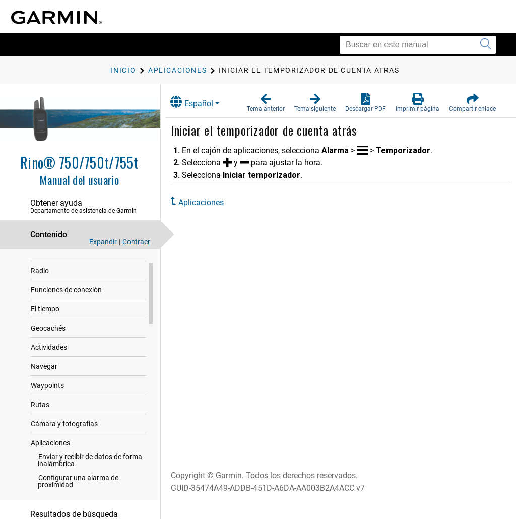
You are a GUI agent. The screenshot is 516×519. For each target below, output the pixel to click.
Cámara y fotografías (64, 434)
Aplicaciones (50, 453)
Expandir (103, 242)
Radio (40, 281)
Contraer (136, 242)
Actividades (49, 357)
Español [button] (200, 102)
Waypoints (47, 396)
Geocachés (48, 338)
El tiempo (45, 319)
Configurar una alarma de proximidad (78, 491)
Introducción (51, 261)
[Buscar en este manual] (418, 45)
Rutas (40, 415)
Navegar (44, 376)
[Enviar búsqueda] (485, 45)
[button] (266, 103)
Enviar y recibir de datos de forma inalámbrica (90, 470)
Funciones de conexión (66, 300)
